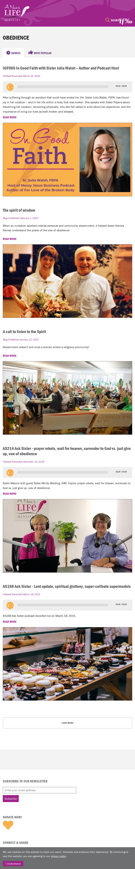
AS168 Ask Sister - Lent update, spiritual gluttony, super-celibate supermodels (67, 586)
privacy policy (58, 856)
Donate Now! (12, 817)
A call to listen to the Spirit (24, 331)
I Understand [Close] (13, 863)
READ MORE (10, 117)
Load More (68, 722)
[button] (10, 87)
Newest (15, 53)
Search (116, 20)
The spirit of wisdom (19, 210)
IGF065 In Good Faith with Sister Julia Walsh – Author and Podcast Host (61, 68)
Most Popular (42, 53)
